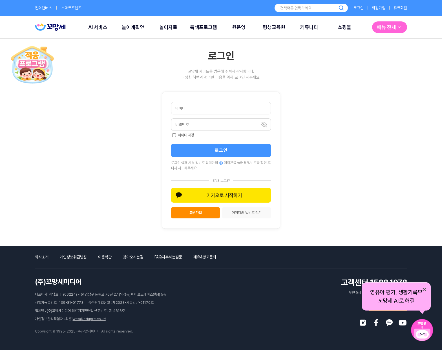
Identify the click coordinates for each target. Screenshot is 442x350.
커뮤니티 (309, 27)
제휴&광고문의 (204, 257)
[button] (221, 195)
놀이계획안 (133, 27)
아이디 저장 (183, 135)
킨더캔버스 (43, 8)
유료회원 (400, 8)
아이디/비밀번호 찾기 (247, 213)
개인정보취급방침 (73, 257)
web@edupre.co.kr (89, 319)
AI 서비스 (97, 27)
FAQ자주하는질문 (168, 257)
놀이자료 (168, 27)
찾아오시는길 (133, 257)
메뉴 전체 (389, 27)
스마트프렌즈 (71, 8)
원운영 (239, 27)
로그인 (358, 8)
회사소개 (41, 257)
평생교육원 (274, 27)
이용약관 (105, 257)
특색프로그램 (203, 27)
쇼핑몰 (344, 27)
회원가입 (378, 8)
